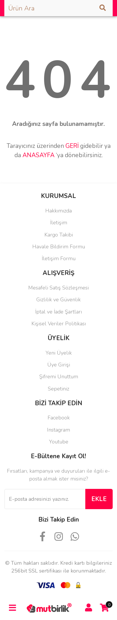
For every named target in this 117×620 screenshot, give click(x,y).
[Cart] (105, 608)
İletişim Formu (59, 258)
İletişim (58, 222)
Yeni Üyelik (59, 352)
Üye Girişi (58, 364)
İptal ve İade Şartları (58, 311)
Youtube (58, 441)
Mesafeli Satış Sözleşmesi (58, 287)
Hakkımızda (58, 210)
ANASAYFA (38, 155)
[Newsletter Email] (44, 499)
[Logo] (50, 607)
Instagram (58, 429)
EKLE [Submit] (99, 499)
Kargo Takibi (58, 234)
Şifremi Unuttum (58, 376)
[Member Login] (88, 608)
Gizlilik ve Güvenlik (58, 299)
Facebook (59, 417)
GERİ (72, 146)
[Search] (58, 8)
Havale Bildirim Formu (58, 246)
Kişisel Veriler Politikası (58, 323)
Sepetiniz (58, 388)
